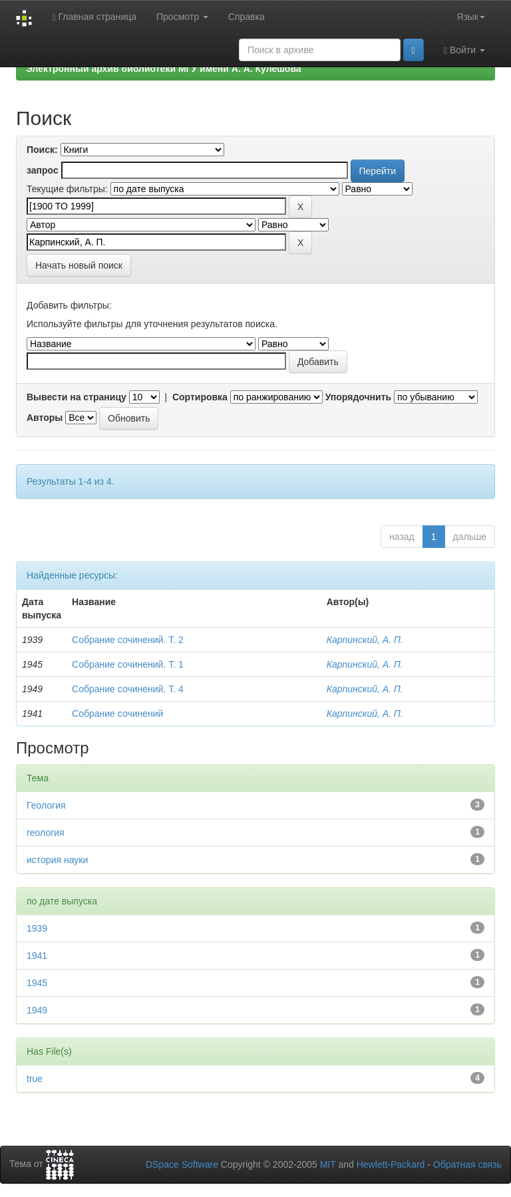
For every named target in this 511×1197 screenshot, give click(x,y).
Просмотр (182, 16)
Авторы (45, 417)
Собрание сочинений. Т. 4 (128, 689)
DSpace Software (182, 1164)
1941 (37, 955)
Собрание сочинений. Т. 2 (128, 639)
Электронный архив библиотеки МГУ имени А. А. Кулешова (163, 68)
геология (46, 832)
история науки (57, 860)
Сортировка (200, 397)
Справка (246, 16)
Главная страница (94, 17)
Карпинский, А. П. (365, 639)
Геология (46, 805)
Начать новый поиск (78, 265)
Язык (470, 16)
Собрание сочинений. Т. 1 (128, 664)
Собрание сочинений (117, 713)
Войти (464, 50)
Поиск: (42, 149)
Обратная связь (467, 1164)
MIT (328, 1164)
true (35, 1078)
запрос (43, 170)
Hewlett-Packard (391, 1164)
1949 (37, 1010)
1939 (37, 928)
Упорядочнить (358, 397)
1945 (37, 983)
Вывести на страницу (76, 397)
